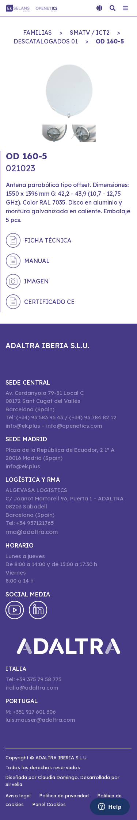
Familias (37, 32)
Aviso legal (18, 795)
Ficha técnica (47, 240)
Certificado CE (49, 301)
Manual (37, 260)
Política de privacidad (64, 795)
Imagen (36, 281)
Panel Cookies (49, 804)
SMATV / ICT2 (90, 32)
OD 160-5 (110, 41)
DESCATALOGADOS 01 (46, 41)
